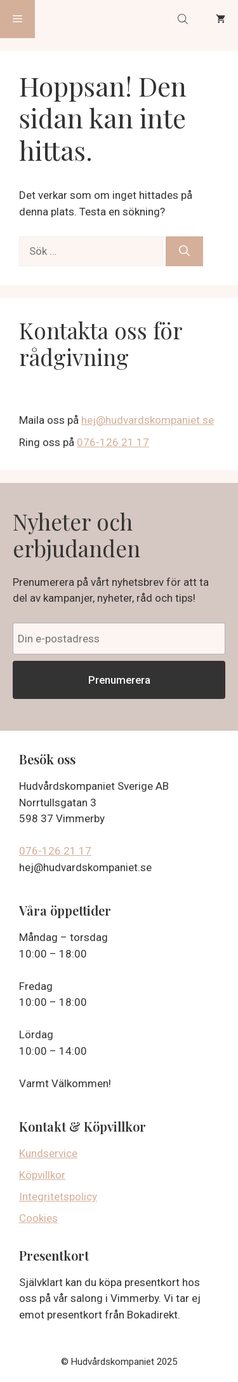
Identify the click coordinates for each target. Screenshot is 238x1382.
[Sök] (184, 251)
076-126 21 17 (113, 442)
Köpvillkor (42, 1175)
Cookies (38, 1218)
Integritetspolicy (58, 1196)
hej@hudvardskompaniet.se (147, 420)
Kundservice (48, 1153)
